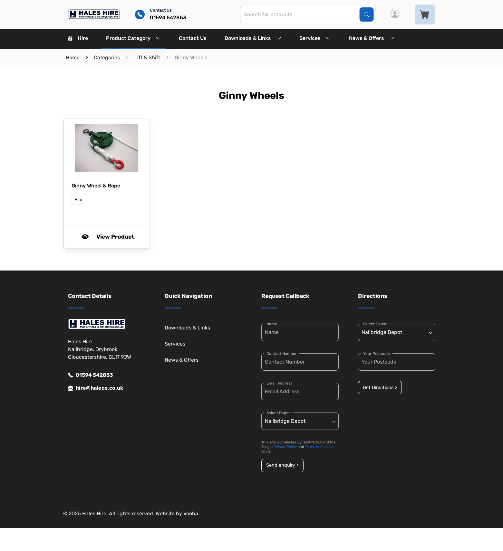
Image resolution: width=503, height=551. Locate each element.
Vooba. (191, 513)
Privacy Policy (285, 447)
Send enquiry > (282, 465)
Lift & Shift (147, 57)
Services (315, 38)
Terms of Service (319, 447)
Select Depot (278, 413)
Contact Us (193, 38)
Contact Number (281, 353)
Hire (78, 38)
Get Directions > (380, 387)
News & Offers (371, 38)
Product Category (133, 38)
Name (271, 324)
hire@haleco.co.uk (95, 388)
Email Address (279, 383)
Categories (107, 57)
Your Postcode (376, 353)
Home (73, 57)
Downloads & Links (253, 38)
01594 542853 (90, 375)
